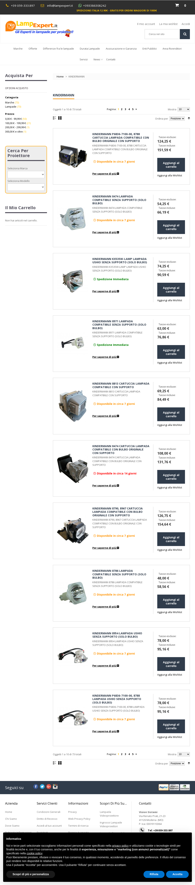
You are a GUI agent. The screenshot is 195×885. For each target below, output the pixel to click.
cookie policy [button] (34, 853)
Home (60, 76)
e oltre (14, 131)
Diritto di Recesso (47, 819)
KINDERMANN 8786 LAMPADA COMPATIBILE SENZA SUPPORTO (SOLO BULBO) (119, 574)
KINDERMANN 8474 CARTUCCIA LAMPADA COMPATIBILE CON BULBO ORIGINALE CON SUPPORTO (120, 449)
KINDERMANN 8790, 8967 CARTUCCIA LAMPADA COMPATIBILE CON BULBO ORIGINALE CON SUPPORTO (117, 512)
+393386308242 (94, 5)
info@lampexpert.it (60, 5)
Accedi (186, 24)
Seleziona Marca (17, 168)
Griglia (60, 118)
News (98, 61)
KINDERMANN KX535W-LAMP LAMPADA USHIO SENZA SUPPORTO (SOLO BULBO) (119, 260)
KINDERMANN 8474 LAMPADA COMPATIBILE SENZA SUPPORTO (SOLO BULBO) (119, 199)
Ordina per (161, 118)
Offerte (33, 48)
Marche (18, 48)
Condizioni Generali (48, 812)
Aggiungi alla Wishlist (169, 175)
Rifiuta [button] (154, 874)
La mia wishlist (168, 24)
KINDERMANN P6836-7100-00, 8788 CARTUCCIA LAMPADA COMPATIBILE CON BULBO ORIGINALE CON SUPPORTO (120, 137)
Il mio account (146, 24)
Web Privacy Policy (79, 819)
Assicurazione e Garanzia (121, 48)
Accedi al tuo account (49, 825)
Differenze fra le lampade (58, 48)
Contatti (110, 59)
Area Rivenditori (172, 48)
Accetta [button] (177, 874)
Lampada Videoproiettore (109, 813)
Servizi (84, 59)
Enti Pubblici (150, 48)
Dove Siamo (12, 825)
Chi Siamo (11, 819)
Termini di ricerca (78, 825)
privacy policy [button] (120, 845)
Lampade (10, 106)
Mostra (172, 109)
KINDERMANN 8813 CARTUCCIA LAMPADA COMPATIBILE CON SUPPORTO (120, 385)
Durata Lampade (90, 48)
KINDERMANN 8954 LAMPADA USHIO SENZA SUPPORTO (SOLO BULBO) (117, 635)
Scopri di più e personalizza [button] (31, 874)
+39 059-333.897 (23, 5)
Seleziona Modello (18, 181)
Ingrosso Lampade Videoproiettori (111, 824)
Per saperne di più (105, 173)
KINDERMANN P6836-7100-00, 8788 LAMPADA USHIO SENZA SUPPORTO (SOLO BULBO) (116, 699)
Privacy (72, 812)
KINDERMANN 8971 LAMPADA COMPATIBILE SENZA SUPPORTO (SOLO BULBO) (119, 324)
